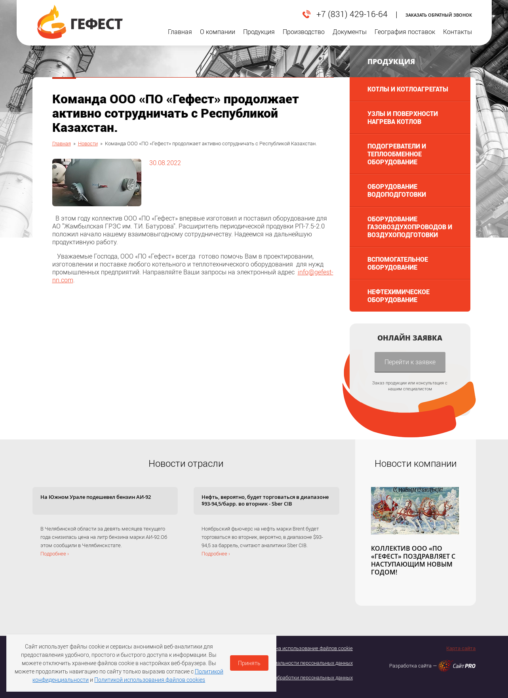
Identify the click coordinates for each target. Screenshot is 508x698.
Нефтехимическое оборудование (398, 295)
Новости (88, 143)
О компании (217, 37)
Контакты (457, 37)
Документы (350, 37)
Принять (249, 663)
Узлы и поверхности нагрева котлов (402, 117)
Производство (304, 37)
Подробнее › (54, 553)
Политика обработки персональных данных (302, 677)
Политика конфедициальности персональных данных (290, 662)
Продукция (259, 37)
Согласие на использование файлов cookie (303, 648)
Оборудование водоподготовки (396, 190)
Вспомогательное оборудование (397, 263)
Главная (180, 37)
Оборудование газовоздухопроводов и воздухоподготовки (409, 227)
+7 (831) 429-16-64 (352, 14)
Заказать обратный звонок (438, 15)
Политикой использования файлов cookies (149, 679)
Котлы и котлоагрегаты (407, 89)
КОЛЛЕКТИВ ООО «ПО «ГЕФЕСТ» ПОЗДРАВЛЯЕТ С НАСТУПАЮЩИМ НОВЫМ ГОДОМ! (413, 560)
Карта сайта (461, 648)
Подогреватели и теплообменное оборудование (396, 154)
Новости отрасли (185, 463)
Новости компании (416, 463)
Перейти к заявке (410, 362)
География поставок (405, 37)
